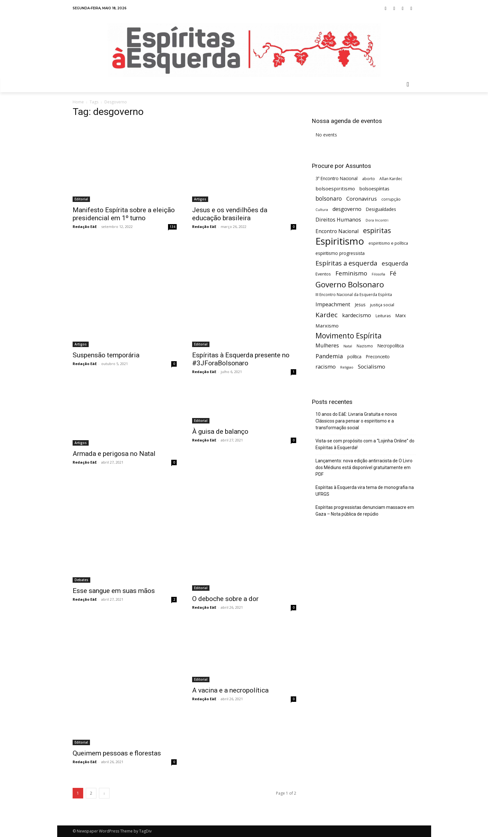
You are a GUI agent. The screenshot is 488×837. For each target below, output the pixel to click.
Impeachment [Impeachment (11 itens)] (332, 304)
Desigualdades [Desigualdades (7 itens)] (381, 209)
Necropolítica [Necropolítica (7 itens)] (390, 346)
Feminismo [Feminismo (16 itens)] (351, 273)
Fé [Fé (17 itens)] (393, 273)
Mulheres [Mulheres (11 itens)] (327, 345)
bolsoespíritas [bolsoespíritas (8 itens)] (374, 189)
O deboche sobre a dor (225, 599)
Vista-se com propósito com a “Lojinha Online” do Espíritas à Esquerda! (364, 444)
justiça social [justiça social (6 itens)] (382, 305)
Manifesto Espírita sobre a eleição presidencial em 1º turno (124, 214)
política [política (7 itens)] (354, 356)
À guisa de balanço (220, 431)
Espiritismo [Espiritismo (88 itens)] (339, 241)
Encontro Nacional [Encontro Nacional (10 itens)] (337, 231)
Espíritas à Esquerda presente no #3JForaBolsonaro (240, 359)
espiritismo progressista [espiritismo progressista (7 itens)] (340, 253)
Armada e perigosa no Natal (114, 454)
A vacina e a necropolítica (230, 690)
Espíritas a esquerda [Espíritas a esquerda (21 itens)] (346, 263)
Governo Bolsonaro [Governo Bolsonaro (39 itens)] (349, 284)
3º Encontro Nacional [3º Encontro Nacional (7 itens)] (336, 178)
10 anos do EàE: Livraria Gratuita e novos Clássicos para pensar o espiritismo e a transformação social (356, 421)
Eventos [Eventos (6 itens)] (323, 274)
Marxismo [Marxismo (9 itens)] (327, 325)
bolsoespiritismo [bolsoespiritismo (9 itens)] (335, 188)
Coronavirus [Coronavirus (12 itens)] (361, 198)
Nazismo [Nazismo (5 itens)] (365, 345)
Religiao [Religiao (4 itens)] (346, 367)
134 (172, 226)
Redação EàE (85, 226)
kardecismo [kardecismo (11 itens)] (356, 315)
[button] (408, 84)
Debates (81, 580)
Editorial (81, 199)
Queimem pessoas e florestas (117, 753)
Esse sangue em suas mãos (114, 591)
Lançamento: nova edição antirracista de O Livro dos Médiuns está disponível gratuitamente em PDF (364, 467)
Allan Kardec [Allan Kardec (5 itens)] (390, 178)
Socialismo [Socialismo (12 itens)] (371, 366)
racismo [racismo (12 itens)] (325, 366)
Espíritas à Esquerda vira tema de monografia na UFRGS (364, 491)
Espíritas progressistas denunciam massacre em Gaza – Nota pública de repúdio (364, 511)
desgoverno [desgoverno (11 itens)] (347, 209)
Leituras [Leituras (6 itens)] (383, 315)
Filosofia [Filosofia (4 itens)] (378, 274)
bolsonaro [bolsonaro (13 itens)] (328, 198)
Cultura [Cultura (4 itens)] (321, 209)
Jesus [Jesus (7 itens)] (360, 304)
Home (78, 102)
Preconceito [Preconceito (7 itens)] (378, 356)
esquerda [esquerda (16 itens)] (395, 263)
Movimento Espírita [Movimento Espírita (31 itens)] (348, 335)
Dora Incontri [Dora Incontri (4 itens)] (377, 220)
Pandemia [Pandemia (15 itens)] (329, 356)
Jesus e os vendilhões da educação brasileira (229, 214)
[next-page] (104, 793)
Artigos (200, 199)
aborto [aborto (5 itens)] (368, 178)
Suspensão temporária (106, 355)
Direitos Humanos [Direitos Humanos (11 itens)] (338, 219)
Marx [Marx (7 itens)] (400, 315)
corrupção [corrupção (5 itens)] (391, 199)
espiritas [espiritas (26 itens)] (377, 230)
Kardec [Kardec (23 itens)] (326, 314)
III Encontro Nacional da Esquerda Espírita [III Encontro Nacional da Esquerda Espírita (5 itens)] (353, 294)
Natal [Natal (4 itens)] (347, 346)
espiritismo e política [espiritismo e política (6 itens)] (388, 243)
